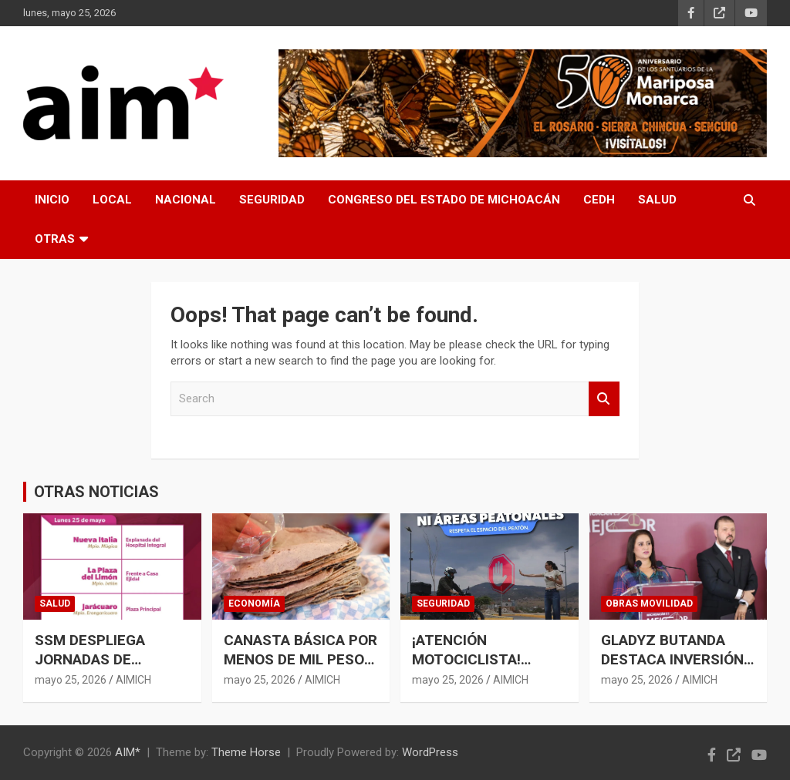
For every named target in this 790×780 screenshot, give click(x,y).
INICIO (52, 200)
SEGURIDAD (272, 200)
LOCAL (112, 200)
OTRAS (55, 239)
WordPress (430, 752)
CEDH (599, 200)
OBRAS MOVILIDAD (649, 603)
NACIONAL (185, 200)
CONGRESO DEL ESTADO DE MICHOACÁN (444, 200)
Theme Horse (246, 752)
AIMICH (133, 680)
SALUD (657, 200)
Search (604, 399)
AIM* (127, 752)
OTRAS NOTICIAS (96, 491)
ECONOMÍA (254, 603)
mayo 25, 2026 (70, 680)
